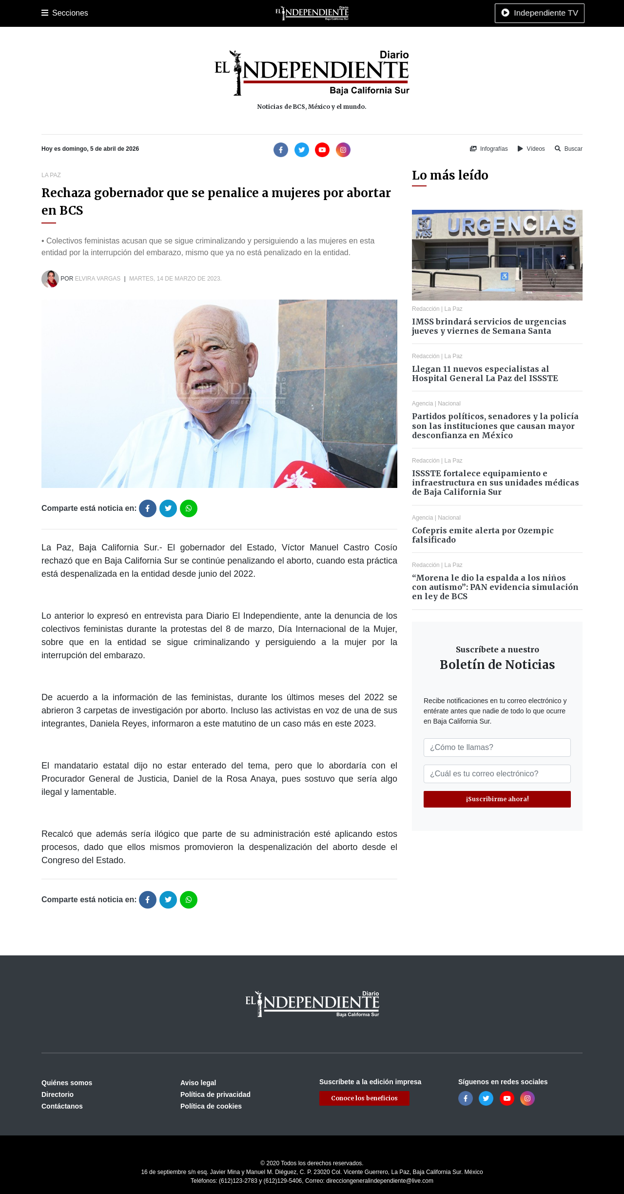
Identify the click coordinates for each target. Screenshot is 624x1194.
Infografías (489, 148)
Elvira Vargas (98, 278)
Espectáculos (375, 13)
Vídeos (531, 148)
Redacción (426, 308)
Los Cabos (118, 13)
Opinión (336, 13)
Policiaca (156, 13)
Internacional (296, 13)
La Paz (84, 13)
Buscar (569, 148)
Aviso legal (198, 1083)
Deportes (192, 13)
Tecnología (420, 13)
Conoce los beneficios (364, 1098)
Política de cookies (211, 1106)
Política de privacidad (215, 1094)
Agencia (422, 403)
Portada (53, 13)
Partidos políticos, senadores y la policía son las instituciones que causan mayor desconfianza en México (495, 425)
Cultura (224, 13)
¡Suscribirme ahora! (497, 799)
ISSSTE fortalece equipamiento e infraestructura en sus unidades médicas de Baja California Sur (495, 482)
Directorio (57, 1094)
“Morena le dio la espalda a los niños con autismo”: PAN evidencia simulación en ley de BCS (495, 587)
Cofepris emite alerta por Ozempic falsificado (483, 535)
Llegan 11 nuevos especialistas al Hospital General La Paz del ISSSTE (485, 373)
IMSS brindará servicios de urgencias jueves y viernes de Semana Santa (489, 326)
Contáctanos (62, 1106)
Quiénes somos (66, 1083)
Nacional (256, 13)
